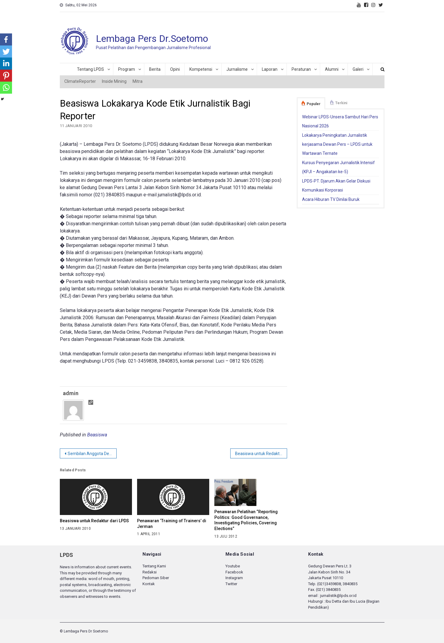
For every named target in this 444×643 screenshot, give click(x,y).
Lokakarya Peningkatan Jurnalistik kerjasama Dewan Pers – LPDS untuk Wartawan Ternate (337, 144)
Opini (175, 69)
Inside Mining (114, 81)
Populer (313, 104)
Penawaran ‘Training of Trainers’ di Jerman (171, 523)
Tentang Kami (154, 566)
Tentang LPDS (90, 69)
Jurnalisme (237, 69)
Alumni (331, 69)
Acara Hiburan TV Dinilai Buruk (331, 199)
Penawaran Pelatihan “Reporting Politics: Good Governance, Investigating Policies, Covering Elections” (246, 520)
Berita (155, 69)
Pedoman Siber (155, 578)
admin (70, 393)
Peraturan (301, 69)
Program (126, 69)
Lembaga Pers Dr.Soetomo (152, 38)
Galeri (358, 69)
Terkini (341, 103)
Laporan (269, 69)
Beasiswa (97, 435)
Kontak (148, 584)
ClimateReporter (80, 81)
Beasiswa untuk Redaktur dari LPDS (261, 453)
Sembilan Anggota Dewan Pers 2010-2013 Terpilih (92, 453)
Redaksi (149, 572)
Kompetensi (200, 69)
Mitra (137, 81)
